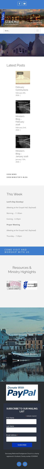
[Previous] (8, 285)
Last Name (10, 426)
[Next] (35, 285)
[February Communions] (24, 77)
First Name (10, 418)
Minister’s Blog (23, 102)
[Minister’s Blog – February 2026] (24, 107)
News (20, 73)
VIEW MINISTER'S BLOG (17, 177)
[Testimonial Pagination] (18, 360)
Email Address (12, 435)
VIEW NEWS (12, 174)
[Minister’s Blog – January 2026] (24, 141)
